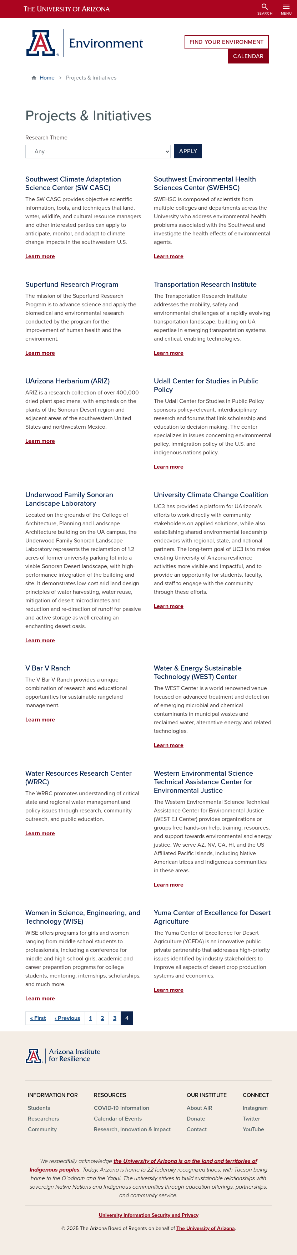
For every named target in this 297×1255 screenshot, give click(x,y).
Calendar (248, 56)
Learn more (40, 256)
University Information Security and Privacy (148, 1215)
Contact (197, 1129)
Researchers (43, 1118)
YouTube (253, 1129)
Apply (188, 151)
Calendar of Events (118, 1118)
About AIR (199, 1108)
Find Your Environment (227, 42)
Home (47, 77)
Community (42, 1129)
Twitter (251, 1118)
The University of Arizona (205, 1228)
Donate (196, 1118)
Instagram (255, 1108)
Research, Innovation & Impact (132, 1129)
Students (39, 1108)
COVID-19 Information (121, 1108)
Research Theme (46, 137)
